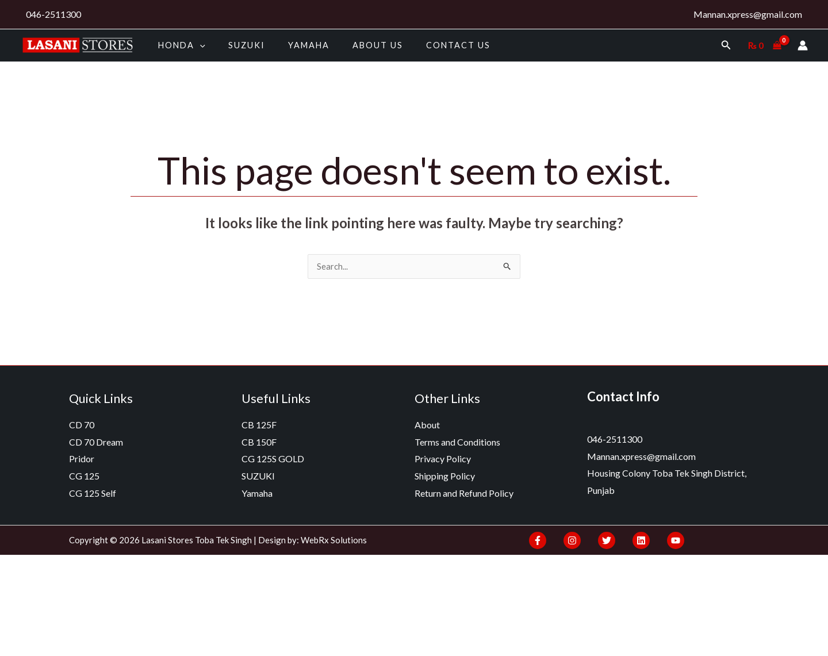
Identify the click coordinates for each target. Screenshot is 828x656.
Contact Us (429, 45)
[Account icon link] (803, 45)
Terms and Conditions (457, 443)
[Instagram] (569, 541)
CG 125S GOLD (272, 459)
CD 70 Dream (96, 443)
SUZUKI (236, 45)
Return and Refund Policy (464, 494)
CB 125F (259, 425)
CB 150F (259, 443)
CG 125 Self (92, 494)
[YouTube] (664, 541)
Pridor (81, 459)
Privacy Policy (443, 459)
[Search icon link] (726, 45)
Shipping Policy (445, 476)
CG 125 (84, 476)
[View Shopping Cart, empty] (764, 45)
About (427, 425)
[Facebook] (537, 541)
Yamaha (292, 45)
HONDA (178, 45)
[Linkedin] (632, 541)
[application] (196, 45)
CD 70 (81, 425)
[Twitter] (601, 541)
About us (354, 45)
